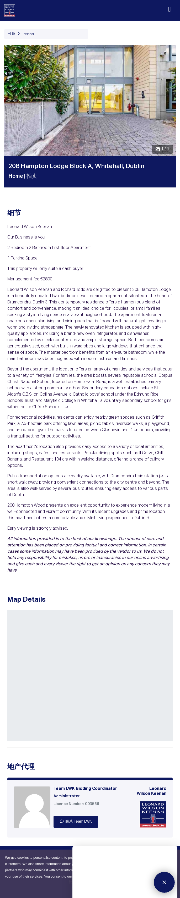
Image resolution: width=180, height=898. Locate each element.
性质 (11, 34)
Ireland (28, 34)
